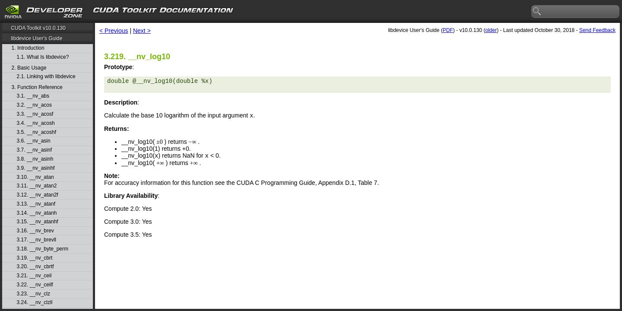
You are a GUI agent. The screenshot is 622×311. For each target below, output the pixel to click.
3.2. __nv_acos (34, 105)
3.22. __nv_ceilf (35, 285)
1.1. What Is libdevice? (43, 57)
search (537, 11)
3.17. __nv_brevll (36, 240)
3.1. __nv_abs (33, 96)
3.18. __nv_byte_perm (42, 249)
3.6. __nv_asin (34, 141)
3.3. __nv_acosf (35, 114)
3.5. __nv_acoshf (36, 132)
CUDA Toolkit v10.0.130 (38, 28)
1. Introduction (28, 48)
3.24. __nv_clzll (35, 302)
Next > (142, 30)
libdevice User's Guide (36, 38)
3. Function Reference (37, 87)
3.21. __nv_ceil (34, 276)
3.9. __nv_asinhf (36, 168)
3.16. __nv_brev (35, 231)
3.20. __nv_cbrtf (35, 267)
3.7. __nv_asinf (34, 150)
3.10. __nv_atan (35, 177)
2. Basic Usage (29, 68)
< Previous (113, 30)
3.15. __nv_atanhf (37, 222)
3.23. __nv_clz (33, 294)
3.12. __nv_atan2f (37, 195)
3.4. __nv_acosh (36, 123)
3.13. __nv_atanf (36, 204)
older (491, 30)
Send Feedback (597, 30)
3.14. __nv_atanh (37, 213)
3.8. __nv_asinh (35, 159)
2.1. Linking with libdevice (46, 76)
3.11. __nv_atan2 (37, 186)
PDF (448, 30)
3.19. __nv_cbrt (35, 258)
